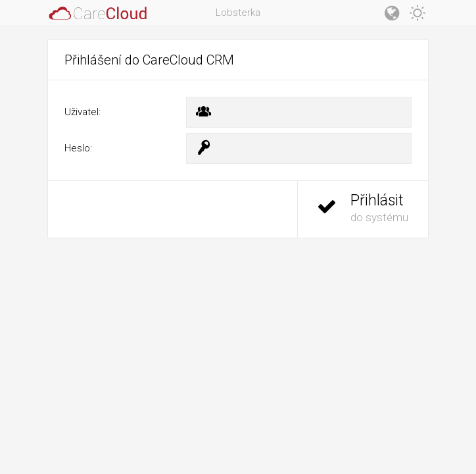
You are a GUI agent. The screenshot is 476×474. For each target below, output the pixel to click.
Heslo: (78, 148)
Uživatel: (82, 112)
